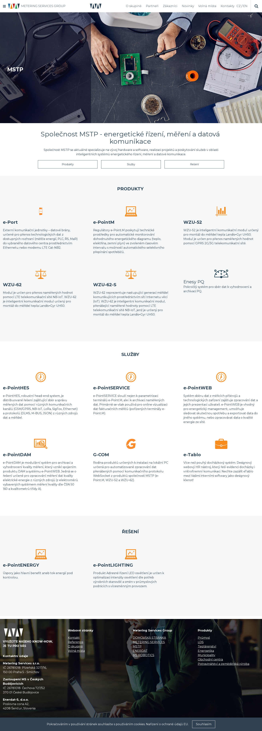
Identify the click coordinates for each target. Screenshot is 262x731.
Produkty (68, 164)
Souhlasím (203, 724)
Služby (131, 164)
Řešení (194, 164)
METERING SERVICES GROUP (43, 6)
